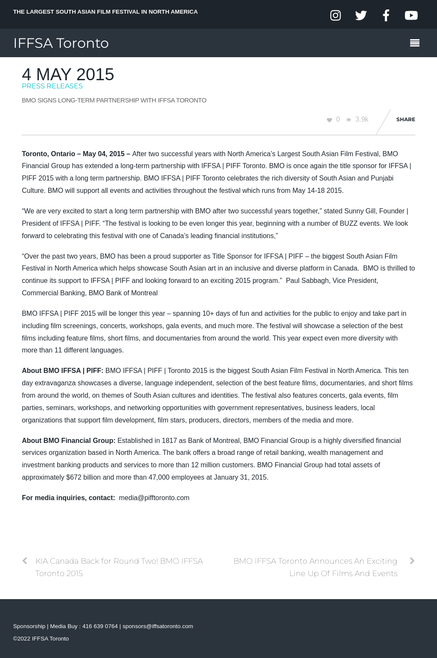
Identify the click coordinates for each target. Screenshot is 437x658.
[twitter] (361, 15)
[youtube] (411, 15)
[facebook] (386, 15)
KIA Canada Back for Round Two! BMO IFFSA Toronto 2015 (112, 566)
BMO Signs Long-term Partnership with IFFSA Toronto (114, 100)
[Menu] (417, 44)
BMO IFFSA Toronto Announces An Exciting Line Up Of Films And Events (324, 566)
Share (405, 119)
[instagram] (336, 15)
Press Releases (52, 86)
